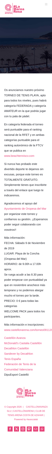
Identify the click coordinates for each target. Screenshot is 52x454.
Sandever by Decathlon (18, 353)
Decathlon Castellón (16, 348)
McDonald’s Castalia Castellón (23, 343)
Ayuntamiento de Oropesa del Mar (25, 208)
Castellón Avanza (15, 337)
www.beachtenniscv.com (19, 155)
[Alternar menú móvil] (46, 4)
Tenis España (12, 359)
